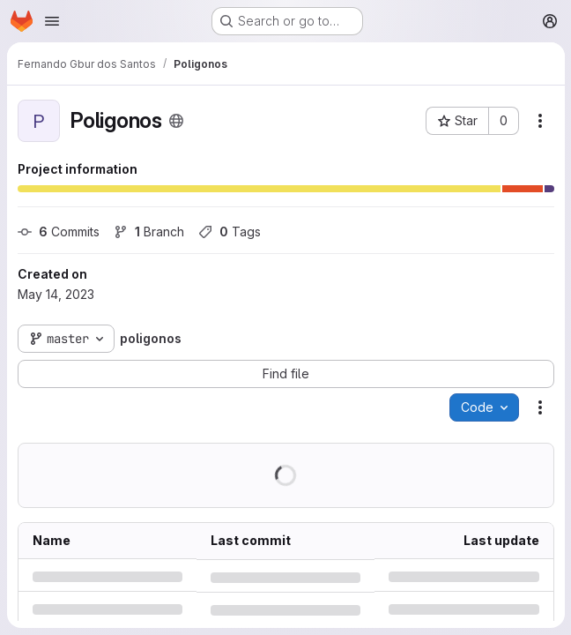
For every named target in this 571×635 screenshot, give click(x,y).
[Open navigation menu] (52, 21)
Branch (149, 231)
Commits (59, 231)
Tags (229, 231)
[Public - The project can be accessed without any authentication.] (176, 121)
